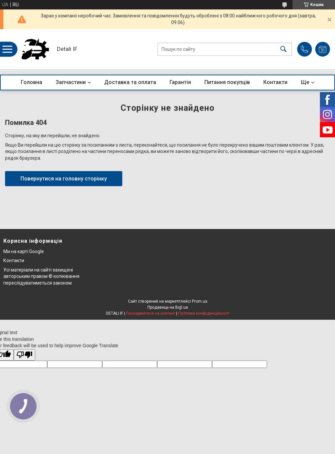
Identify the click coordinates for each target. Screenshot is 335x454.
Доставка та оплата (130, 82)
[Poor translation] (24, 355)
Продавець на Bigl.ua (167, 307)
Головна (31, 82)
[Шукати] (283, 49)
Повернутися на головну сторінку (63, 178)
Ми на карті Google (23, 251)
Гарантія (180, 82)
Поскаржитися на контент (150, 313)
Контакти (275, 82)
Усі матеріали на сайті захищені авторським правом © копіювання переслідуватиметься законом (41, 276)
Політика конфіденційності (203, 313)
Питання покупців (227, 82)
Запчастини (71, 82)
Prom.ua (199, 301)
